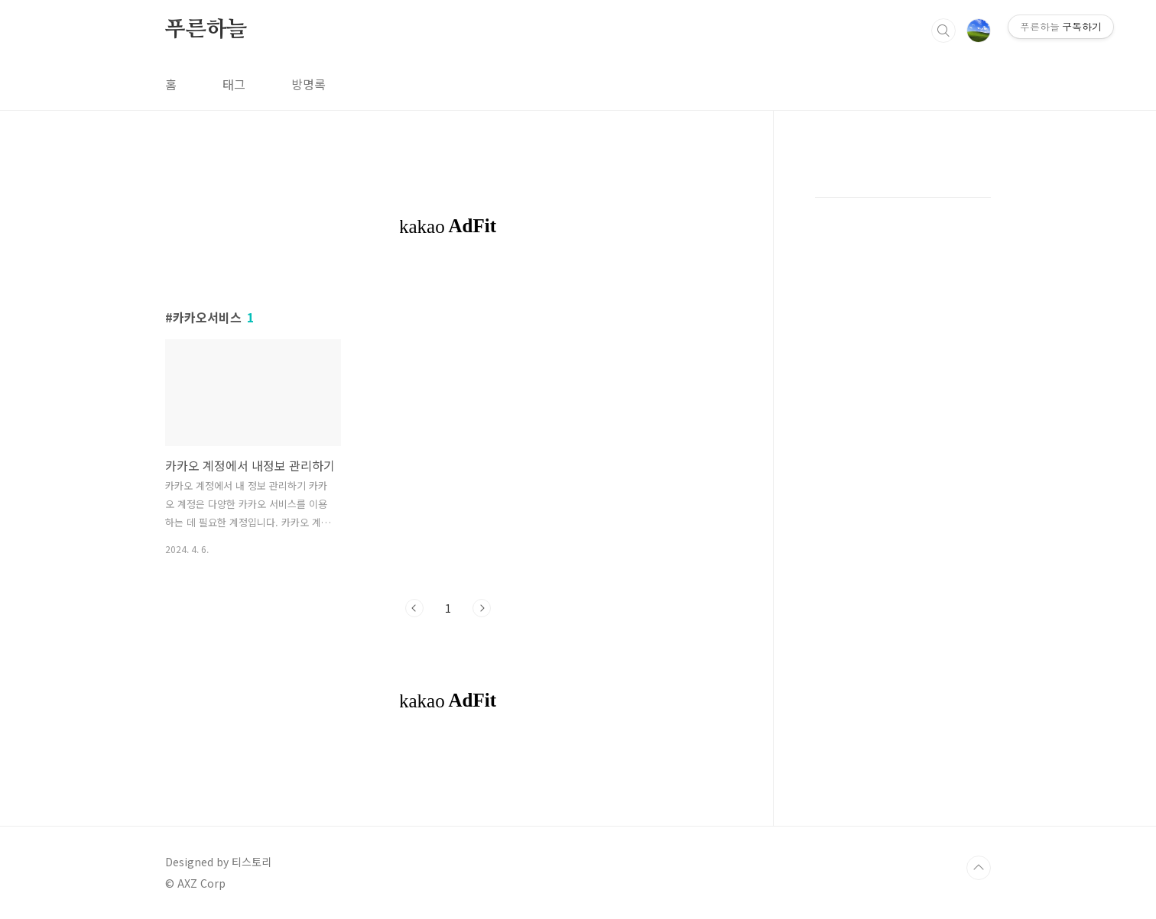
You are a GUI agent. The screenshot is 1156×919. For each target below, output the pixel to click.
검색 (943, 30)
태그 (233, 84)
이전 (414, 608)
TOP (978, 868)
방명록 (308, 84)
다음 (481, 608)
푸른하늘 (206, 29)
